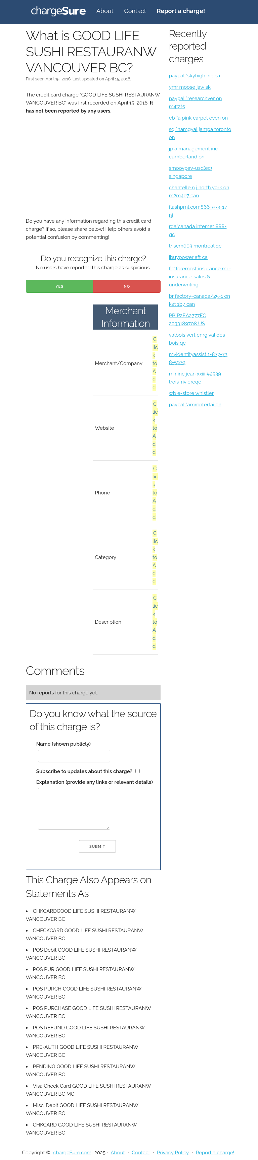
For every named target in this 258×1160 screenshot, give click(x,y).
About (105, 10)
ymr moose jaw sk (190, 87)
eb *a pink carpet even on (198, 118)
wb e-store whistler (191, 393)
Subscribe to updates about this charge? (84, 771)
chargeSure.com (72, 1153)
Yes (59, 286)
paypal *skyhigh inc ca (194, 76)
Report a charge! (215, 1153)
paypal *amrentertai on (195, 405)
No (127, 286)
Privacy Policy (173, 1153)
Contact (135, 10)
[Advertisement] (93, 170)
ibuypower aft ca (188, 257)
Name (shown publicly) (63, 744)
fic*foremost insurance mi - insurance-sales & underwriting (200, 277)
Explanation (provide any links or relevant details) (94, 782)
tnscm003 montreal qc (195, 246)
